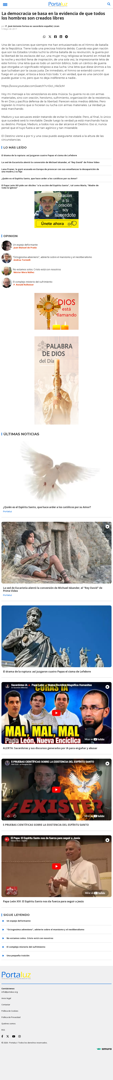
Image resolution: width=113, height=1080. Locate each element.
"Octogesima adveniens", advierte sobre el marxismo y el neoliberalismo (52, 257)
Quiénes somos (8, 1023)
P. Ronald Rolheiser (24, 284)
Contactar (5, 1004)
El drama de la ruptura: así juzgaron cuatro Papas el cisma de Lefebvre (39, 155)
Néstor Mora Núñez (24, 272)
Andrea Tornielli (22, 260)
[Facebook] (2, 1036)
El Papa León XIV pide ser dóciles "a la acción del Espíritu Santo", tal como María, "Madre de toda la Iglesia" (50, 186)
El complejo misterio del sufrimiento (32, 281)
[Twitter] (8, 1036)
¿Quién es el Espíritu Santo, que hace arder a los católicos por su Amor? (39, 178)
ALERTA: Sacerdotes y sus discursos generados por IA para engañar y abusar (50, 748)
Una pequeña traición (18, 955)
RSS (3, 1030)
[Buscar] (109, 4)
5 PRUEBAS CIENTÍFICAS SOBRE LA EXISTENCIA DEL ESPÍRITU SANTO (46, 824)
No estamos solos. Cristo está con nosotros (37, 269)
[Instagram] (20, 1036)
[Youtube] (14, 1036)
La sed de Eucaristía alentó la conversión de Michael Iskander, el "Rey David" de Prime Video (50, 162)
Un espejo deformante (25, 244)
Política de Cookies (9, 1011)
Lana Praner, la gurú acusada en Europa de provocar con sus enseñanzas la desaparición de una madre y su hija (50, 170)
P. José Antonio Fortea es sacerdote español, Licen (32, 26)
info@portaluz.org (9, 992)
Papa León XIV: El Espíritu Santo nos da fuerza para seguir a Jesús (43, 901)
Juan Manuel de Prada (25, 247)
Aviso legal (6, 998)
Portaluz (7, 511)
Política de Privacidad (10, 1017)
